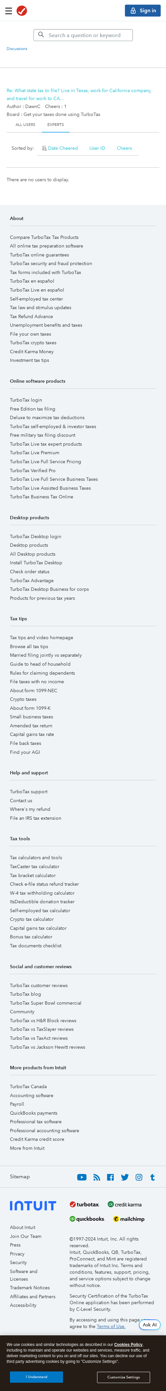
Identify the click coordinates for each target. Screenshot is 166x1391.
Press (15, 1245)
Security (18, 1262)
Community (22, 1012)
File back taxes (25, 743)
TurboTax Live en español (37, 290)
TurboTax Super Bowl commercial (46, 1003)
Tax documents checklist (35, 946)
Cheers (124, 148)
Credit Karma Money (32, 352)
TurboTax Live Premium (34, 453)
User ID (97, 148)
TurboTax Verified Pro (33, 470)
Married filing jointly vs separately (46, 655)
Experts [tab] (55, 124)
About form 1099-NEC (33, 691)
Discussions (17, 48)
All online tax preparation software (46, 246)
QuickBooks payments (33, 1113)
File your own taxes (30, 334)
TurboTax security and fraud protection (51, 263)
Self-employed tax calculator (40, 911)
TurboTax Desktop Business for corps (49, 589)
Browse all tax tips (29, 646)
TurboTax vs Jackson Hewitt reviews (47, 1047)
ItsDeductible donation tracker (42, 902)
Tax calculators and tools (36, 858)
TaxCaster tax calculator (34, 866)
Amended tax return (31, 726)
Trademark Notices (30, 1288)
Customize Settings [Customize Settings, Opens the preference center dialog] (123, 1378)
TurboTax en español (32, 281)
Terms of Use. (111, 1326)
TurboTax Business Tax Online (41, 497)
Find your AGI (25, 752)
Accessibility (23, 1305)
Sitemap (20, 1176)
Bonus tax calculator (31, 937)
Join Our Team (25, 1236)
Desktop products (29, 545)
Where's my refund (30, 809)
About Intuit (22, 1227)
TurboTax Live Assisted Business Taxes (50, 488)
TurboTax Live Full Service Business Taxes (54, 479)
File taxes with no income (37, 682)
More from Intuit (27, 1148)
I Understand (36, 1378)
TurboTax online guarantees (39, 255)
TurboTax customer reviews (39, 985)
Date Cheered (63, 148)
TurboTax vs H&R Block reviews (43, 1021)
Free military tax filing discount (42, 435)
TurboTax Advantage (32, 581)
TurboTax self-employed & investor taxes (53, 426)
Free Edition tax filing (32, 409)
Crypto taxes (23, 699)
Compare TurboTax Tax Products (44, 237)
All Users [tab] (25, 124)
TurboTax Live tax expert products (46, 444)
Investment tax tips (29, 360)
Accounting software (31, 1095)
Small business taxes (31, 717)
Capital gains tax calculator (38, 928)
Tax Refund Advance (31, 316)
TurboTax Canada (28, 1086)
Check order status (29, 572)
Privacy (17, 1254)
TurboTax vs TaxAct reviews (39, 1038)
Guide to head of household (40, 664)
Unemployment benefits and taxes (46, 325)
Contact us (21, 801)
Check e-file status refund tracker (44, 884)
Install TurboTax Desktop (36, 563)
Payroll (17, 1104)
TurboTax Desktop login (35, 536)
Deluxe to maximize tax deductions (47, 417)
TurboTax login (26, 400)
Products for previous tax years (42, 598)
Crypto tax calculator (32, 919)
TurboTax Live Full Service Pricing (45, 462)
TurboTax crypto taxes (33, 343)
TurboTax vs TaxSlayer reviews (42, 1029)
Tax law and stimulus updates (40, 307)
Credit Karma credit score (37, 1139)
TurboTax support (28, 792)
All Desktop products (32, 554)
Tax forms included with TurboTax (45, 272)
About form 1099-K (30, 708)
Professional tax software (36, 1122)
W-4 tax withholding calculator (42, 893)
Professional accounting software (44, 1131)
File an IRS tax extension (35, 818)
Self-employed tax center (36, 299)
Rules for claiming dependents (42, 673)
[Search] (83, 35)
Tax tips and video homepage (41, 637)
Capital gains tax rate (32, 734)
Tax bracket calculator (33, 875)
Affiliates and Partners (32, 1297)
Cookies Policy (128, 1346)
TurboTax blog (25, 994)
